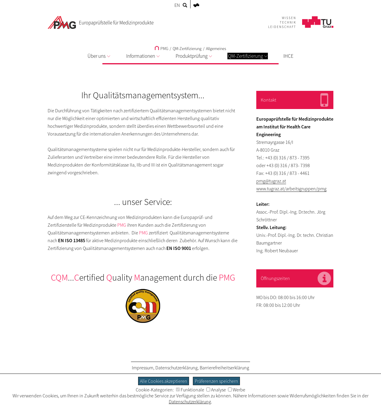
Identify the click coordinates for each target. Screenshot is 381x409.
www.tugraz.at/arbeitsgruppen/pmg (291, 189)
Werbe (236, 390)
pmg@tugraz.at (271, 181)
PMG (161, 48)
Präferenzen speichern (216, 381)
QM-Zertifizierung (247, 56)
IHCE (288, 56)
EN (177, 5)
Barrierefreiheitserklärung (224, 368)
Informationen (143, 56)
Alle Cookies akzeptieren (163, 381)
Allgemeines (216, 48)
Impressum (142, 368)
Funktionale (190, 390)
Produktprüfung (194, 56)
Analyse (216, 390)
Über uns (99, 56)
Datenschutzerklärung (176, 368)
